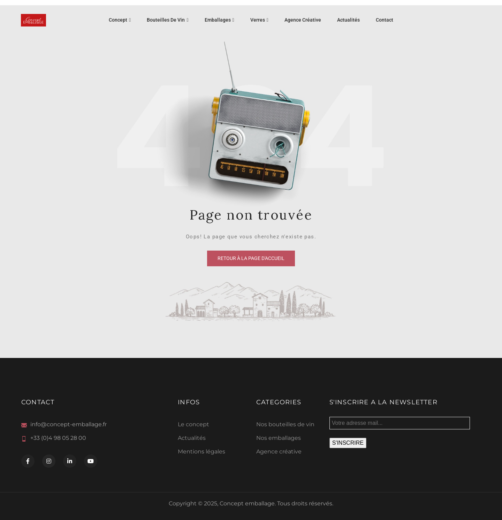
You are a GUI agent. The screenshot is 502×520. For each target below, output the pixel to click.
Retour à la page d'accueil (251, 258)
